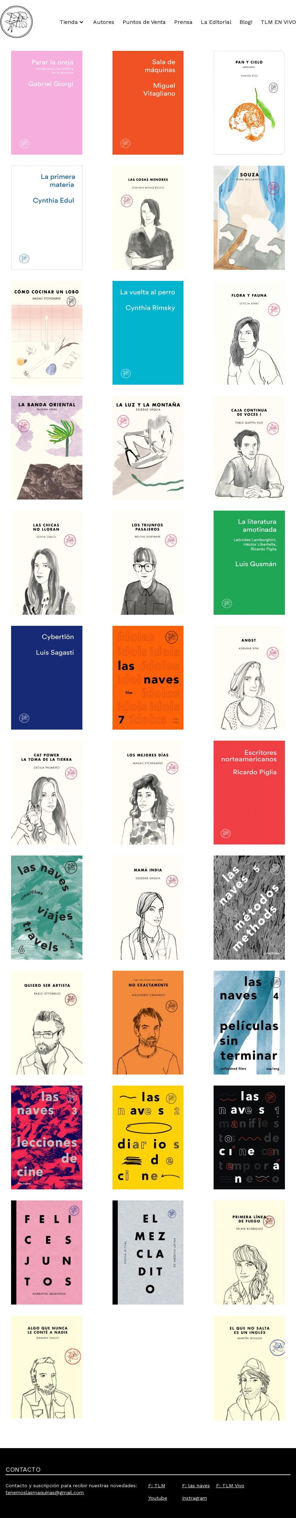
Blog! (246, 22)
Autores (103, 22)
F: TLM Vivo (230, 1485)
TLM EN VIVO (278, 22)
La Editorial (216, 22)
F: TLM (156, 1485)
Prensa (183, 22)
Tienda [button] (72, 22)
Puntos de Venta (144, 22)
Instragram (194, 1498)
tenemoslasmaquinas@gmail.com (45, 1492)
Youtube (157, 1498)
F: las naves (196, 1485)
